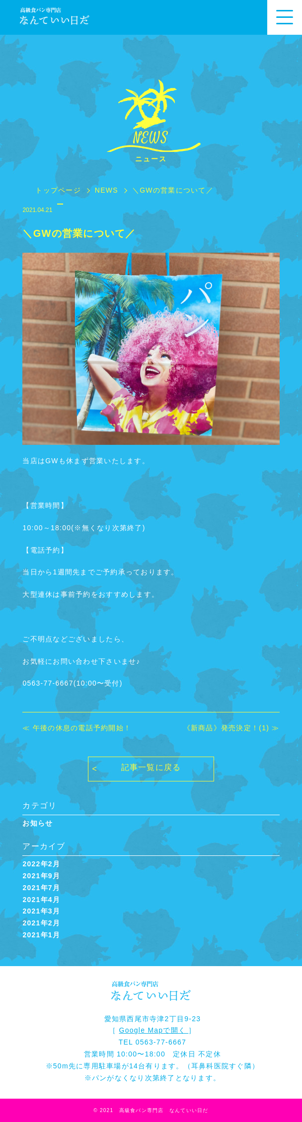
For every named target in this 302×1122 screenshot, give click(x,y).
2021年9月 (41, 876)
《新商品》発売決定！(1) (226, 728)
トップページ (58, 190)
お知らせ (37, 823)
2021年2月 (41, 923)
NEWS (106, 190)
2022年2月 (41, 864)
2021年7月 (41, 888)
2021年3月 (41, 911)
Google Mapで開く (154, 1030)
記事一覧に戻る (151, 767)
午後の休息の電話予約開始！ (82, 728)
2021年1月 (41, 935)
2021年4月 (41, 900)
